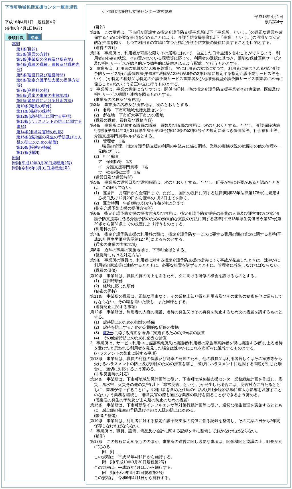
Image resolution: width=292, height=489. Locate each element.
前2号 (108, 332)
